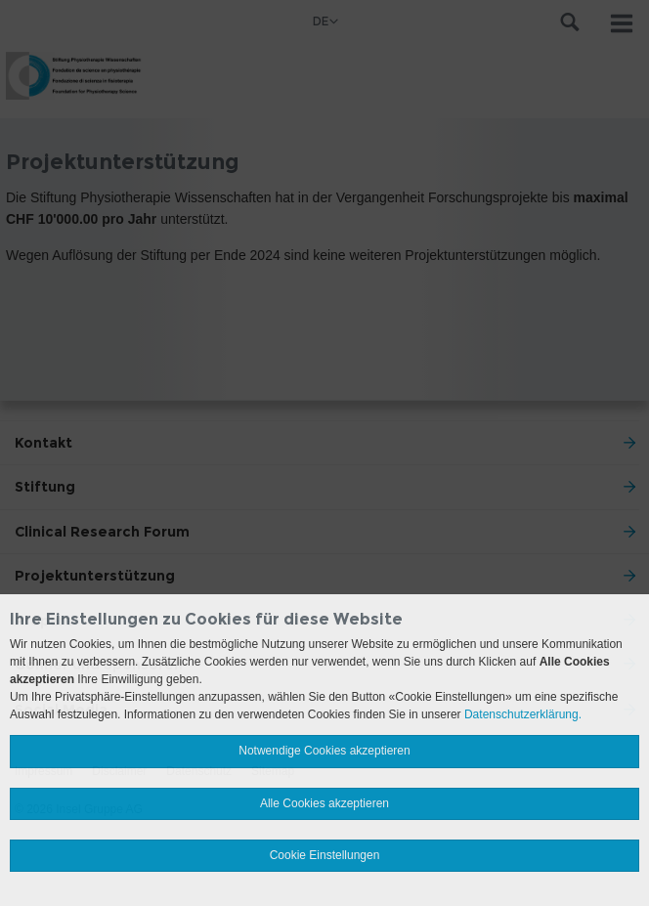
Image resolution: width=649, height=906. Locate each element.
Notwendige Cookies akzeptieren (324, 750)
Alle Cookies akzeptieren (324, 803)
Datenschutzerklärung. (523, 714)
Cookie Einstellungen (325, 855)
